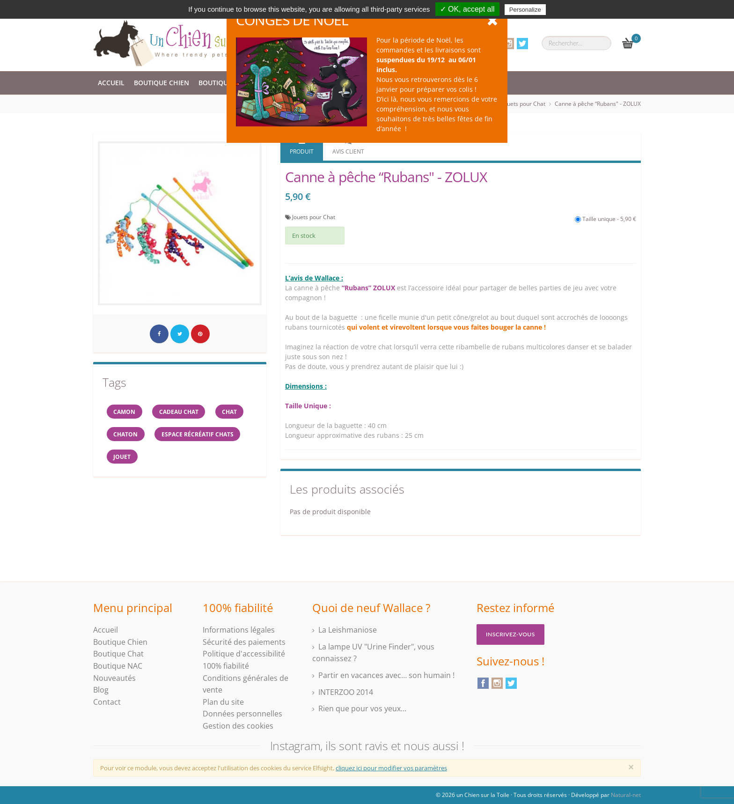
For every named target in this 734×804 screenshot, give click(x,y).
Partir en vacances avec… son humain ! (386, 675)
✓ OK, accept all (467, 9)
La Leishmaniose (347, 630)
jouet (123, 459)
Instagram (508, 43)
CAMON (125, 412)
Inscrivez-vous (510, 634)
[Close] (631, 767)
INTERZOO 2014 (345, 692)
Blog (101, 690)
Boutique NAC (117, 666)
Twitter (522, 43)
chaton (126, 435)
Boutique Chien (161, 82)
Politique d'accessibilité (244, 654)
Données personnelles (242, 713)
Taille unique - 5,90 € (605, 219)
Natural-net (626, 795)
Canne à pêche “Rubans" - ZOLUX (598, 104)
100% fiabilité (226, 666)
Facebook (483, 683)
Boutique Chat (224, 82)
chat (233, 412)
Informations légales (239, 630)
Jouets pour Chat (523, 104)
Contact (107, 702)
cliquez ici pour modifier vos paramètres (391, 768)
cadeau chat (181, 412)
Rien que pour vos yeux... (362, 708)
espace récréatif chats (200, 435)
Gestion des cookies (238, 726)
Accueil (111, 82)
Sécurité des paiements (244, 642)
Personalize (525, 9)
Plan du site (223, 702)
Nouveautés (114, 678)
